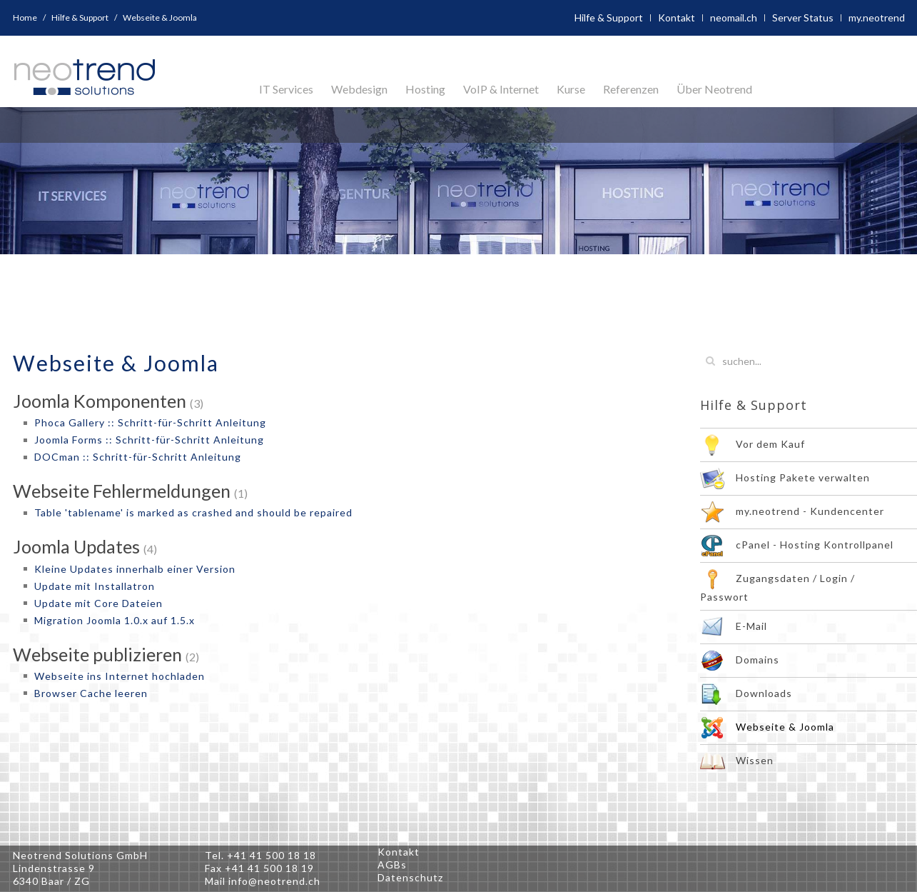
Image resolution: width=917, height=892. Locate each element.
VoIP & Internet (501, 89)
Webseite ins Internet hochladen (119, 676)
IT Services (286, 89)
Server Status (803, 17)
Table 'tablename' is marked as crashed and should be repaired (193, 512)
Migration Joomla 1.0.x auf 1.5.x (114, 620)
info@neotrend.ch (274, 881)
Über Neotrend (714, 89)
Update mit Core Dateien (98, 603)
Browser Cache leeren (91, 693)
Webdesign (359, 89)
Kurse (571, 89)
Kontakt (676, 17)
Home (25, 17)
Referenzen (631, 89)
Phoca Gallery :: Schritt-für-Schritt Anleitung (150, 422)
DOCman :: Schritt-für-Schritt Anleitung (137, 457)
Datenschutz (410, 877)
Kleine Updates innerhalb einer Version (134, 569)
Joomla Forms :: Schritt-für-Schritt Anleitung (149, 440)
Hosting (425, 89)
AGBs (392, 864)
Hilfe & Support (79, 17)
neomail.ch (733, 17)
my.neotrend (876, 17)
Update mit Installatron (94, 586)
